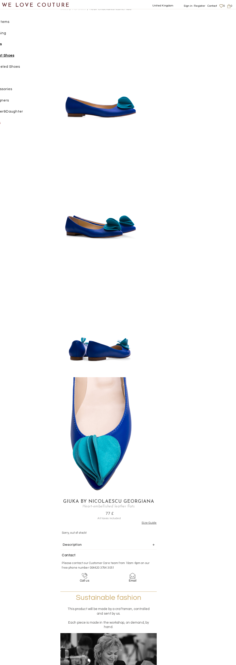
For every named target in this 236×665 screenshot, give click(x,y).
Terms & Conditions (204, 622)
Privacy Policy (200, 618)
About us (197, 609)
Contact (212, 5)
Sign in (188, 5)
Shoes (10, 45)
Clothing (12, 34)
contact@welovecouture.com (206, 568)
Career (196, 627)
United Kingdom (163, 5)
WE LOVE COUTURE (36, 5)
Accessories (15, 90)
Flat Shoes (19, 56)
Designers (14, 101)
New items (14, 23)
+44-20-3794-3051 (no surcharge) (147, 568)
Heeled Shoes (22, 67)
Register (199, 5)
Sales (10, 124)
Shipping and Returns (206, 613)
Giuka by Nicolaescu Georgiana (182, 18)
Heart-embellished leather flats (110, 9)
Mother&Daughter (21, 112)
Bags (9, 79)
